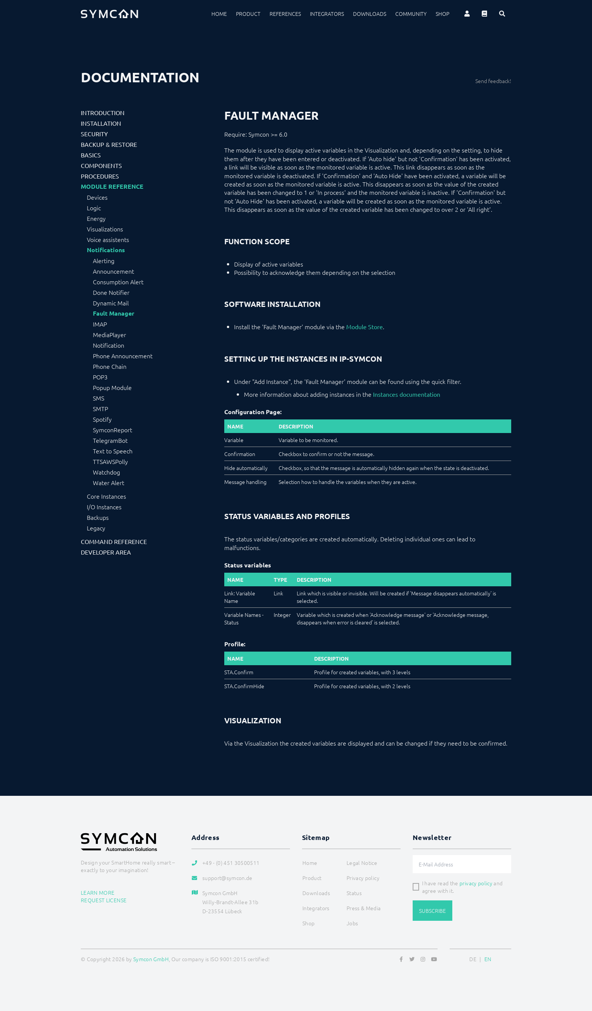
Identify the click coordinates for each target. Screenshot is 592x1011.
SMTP (100, 408)
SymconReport (112, 429)
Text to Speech (113, 451)
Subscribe (432, 910)
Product (248, 13)
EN (488, 959)
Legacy (96, 528)
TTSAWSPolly (110, 461)
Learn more (98, 892)
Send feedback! (493, 81)
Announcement (113, 271)
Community (411, 13)
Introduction (103, 112)
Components (101, 165)
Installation (101, 123)
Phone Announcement (123, 355)
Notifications (106, 250)
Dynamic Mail (111, 303)
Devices (97, 197)
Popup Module (112, 387)
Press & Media (364, 908)
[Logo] (109, 13)
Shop (442, 13)
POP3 (100, 377)
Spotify (102, 419)
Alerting (103, 260)
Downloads (369, 13)
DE (472, 959)
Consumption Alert (118, 281)
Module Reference (112, 186)
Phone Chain (109, 366)
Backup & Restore (109, 144)
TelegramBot (110, 440)
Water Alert (108, 482)
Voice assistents (108, 239)
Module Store (364, 326)
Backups (98, 517)
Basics (91, 155)
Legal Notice (362, 862)
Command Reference (114, 541)
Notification (108, 345)
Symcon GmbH (151, 959)
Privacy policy (363, 878)
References (285, 13)
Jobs (352, 923)
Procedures (100, 176)
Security (94, 133)
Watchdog (106, 472)
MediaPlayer (109, 334)
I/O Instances (104, 506)
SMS (98, 398)
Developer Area (106, 552)
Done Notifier (111, 292)
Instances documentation (406, 394)
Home (219, 13)
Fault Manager (113, 313)
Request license (103, 900)
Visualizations (105, 229)
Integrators (327, 13)
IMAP (100, 324)
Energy (96, 218)
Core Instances (106, 496)
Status (354, 893)
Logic (94, 207)
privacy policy (475, 883)
